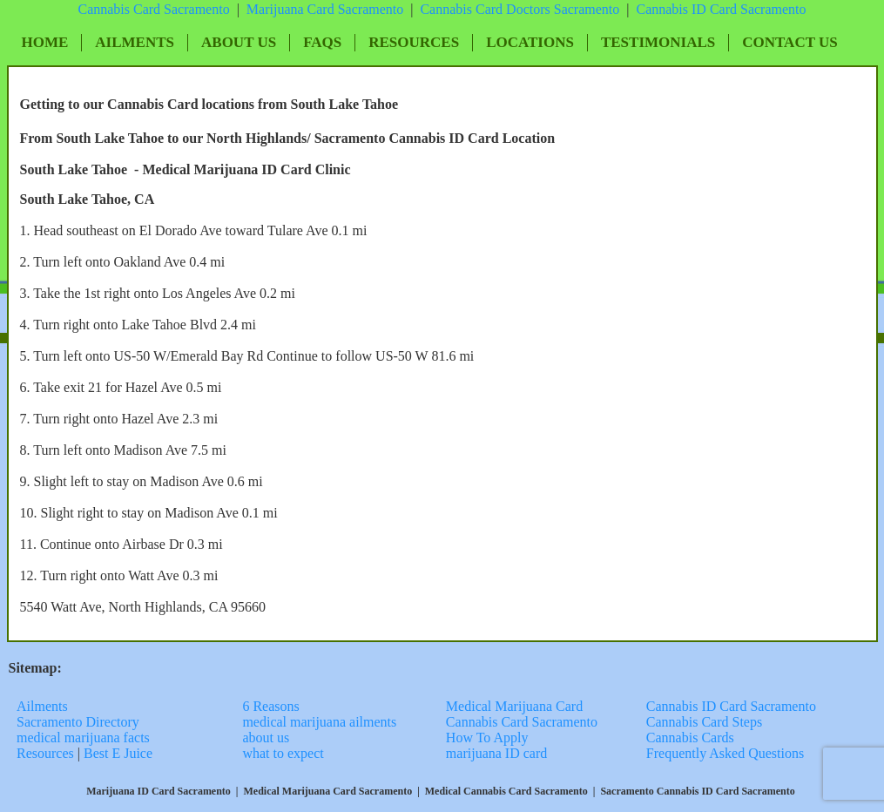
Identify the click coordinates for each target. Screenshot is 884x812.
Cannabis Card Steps (704, 721)
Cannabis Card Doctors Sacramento (519, 9)
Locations (530, 42)
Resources (413, 42)
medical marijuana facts (83, 737)
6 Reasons (270, 706)
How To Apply (487, 737)
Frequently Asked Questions (725, 753)
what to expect (282, 753)
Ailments (134, 42)
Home (45, 42)
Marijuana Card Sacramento (324, 9)
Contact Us (789, 42)
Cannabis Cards (690, 737)
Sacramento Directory (80, 721)
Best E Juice (118, 753)
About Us (238, 42)
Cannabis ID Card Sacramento (731, 706)
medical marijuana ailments (319, 721)
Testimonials (658, 42)
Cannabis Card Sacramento (153, 9)
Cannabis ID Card (688, 9)
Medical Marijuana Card (514, 706)
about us (265, 737)
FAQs (322, 42)
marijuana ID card (496, 753)
